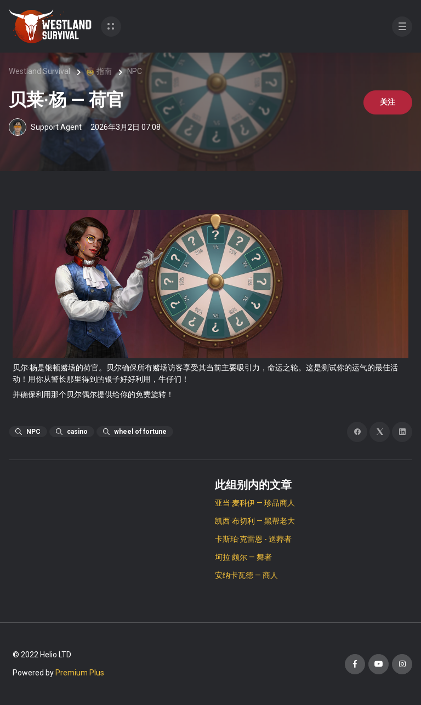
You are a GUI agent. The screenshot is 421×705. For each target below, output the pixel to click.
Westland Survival (39, 71)
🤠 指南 (99, 71)
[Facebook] (357, 432)
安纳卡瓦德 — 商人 (246, 575)
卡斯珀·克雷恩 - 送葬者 (253, 539)
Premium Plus (79, 672)
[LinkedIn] (402, 432)
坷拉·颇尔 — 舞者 (243, 557)
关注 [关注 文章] (387, 102)
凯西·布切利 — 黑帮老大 (255, 521)
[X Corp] (379, 432)
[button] (111, 26)
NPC (134, 71)
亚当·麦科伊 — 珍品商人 (255, 502)
